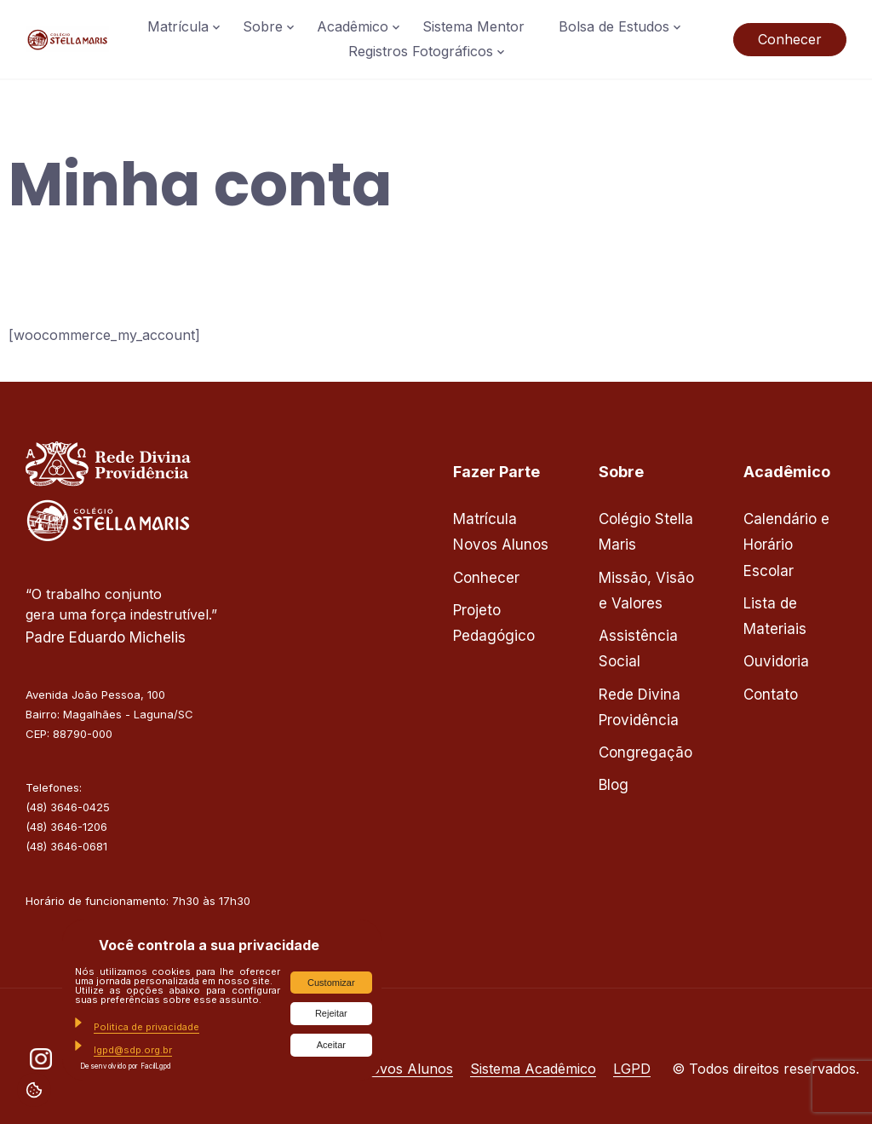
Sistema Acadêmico (533, 1068)
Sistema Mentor (473, 26)
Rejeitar (331, 1013)
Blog (613, 784)
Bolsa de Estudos (614, 26)
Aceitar (331, 1045)
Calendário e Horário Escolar (786, 544)
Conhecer (790, 39)
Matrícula (178, 26)
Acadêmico (352, 26)
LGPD (632, 1068)
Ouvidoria (776, 661)
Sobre (263, 26)
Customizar (331, 982)
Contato (770, 694)
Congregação (645, 752)
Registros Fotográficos (420, 51)
